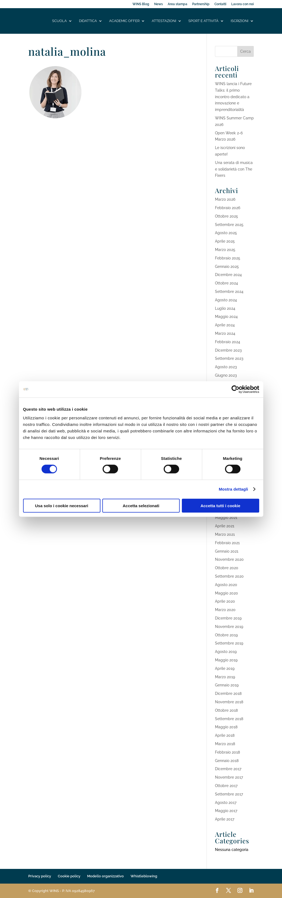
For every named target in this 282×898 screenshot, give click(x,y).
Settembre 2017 (229, 794)
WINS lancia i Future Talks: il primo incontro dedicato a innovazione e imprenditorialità (233, 97)
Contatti (220, 4)
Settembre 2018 (229, 719)
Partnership (201, 4)
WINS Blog (140, 4)
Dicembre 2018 (228, 693)
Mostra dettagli (233, 489)
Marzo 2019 (225, 677)
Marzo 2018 (225, 744)
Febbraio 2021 (227, 543)
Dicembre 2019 (228, 618)
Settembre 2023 (229, 358)
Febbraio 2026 (227, 208)
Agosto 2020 (226, 585)
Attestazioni (164, 21)
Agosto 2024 (226, 300)
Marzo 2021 (225, 534)
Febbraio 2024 (227, 342)
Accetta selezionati (141, 505)
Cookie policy (69, 876)
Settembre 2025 (229, 224)
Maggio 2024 (226, 316)
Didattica (88, 21)
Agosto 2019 (226, 651)
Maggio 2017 (226, 811)
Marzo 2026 (225, 199)
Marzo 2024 (225, 333)
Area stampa (177, 4)
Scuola (59, 21)
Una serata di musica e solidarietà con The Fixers (234, 169)
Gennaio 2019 (227, 685)
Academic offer (124, 21)
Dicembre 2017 (228, 769)
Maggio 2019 (226, 660)
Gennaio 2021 (226, 551)
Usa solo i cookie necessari (61, 505)
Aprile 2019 (225, 668)
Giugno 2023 (226, 375)
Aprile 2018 (225, 735)
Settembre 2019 (229, 643)
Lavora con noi (242, 4)
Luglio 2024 (225, 308)
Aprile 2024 (225, 325)
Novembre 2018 (229, 702)
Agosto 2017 (225, 802)
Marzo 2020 (225, 610)
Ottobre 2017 (226, 786)
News (158, 4)
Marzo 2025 (225, 249)
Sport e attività (203, 21)
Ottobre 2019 (226, 635)
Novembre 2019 (229, 626)
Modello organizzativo (105, 876)
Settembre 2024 (229, 291)
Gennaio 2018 (227, 760)
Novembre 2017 (229, 777)
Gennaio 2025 (227, 266)
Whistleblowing (144, 876)
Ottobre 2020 (226, 568)
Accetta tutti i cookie (220, 505)
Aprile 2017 (224, 819)
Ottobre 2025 (226, 216)
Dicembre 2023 (228, 350)
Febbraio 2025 (227, 258)
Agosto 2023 (226, 367)
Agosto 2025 (226, 233)
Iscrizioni (239, 21)
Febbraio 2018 (227, 752)
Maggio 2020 (226, 593)
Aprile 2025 (225, 241)
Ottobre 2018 (226, 710)
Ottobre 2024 (226, 283)
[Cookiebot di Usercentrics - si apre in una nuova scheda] (235, 389)
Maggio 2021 (226, 517)
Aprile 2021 (224, 526)
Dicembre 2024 (228, 275)
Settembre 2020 (229, 576)
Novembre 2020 (229, 559)
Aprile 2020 (225, 601)
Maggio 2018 (226, 727)
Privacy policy (39, 876)
